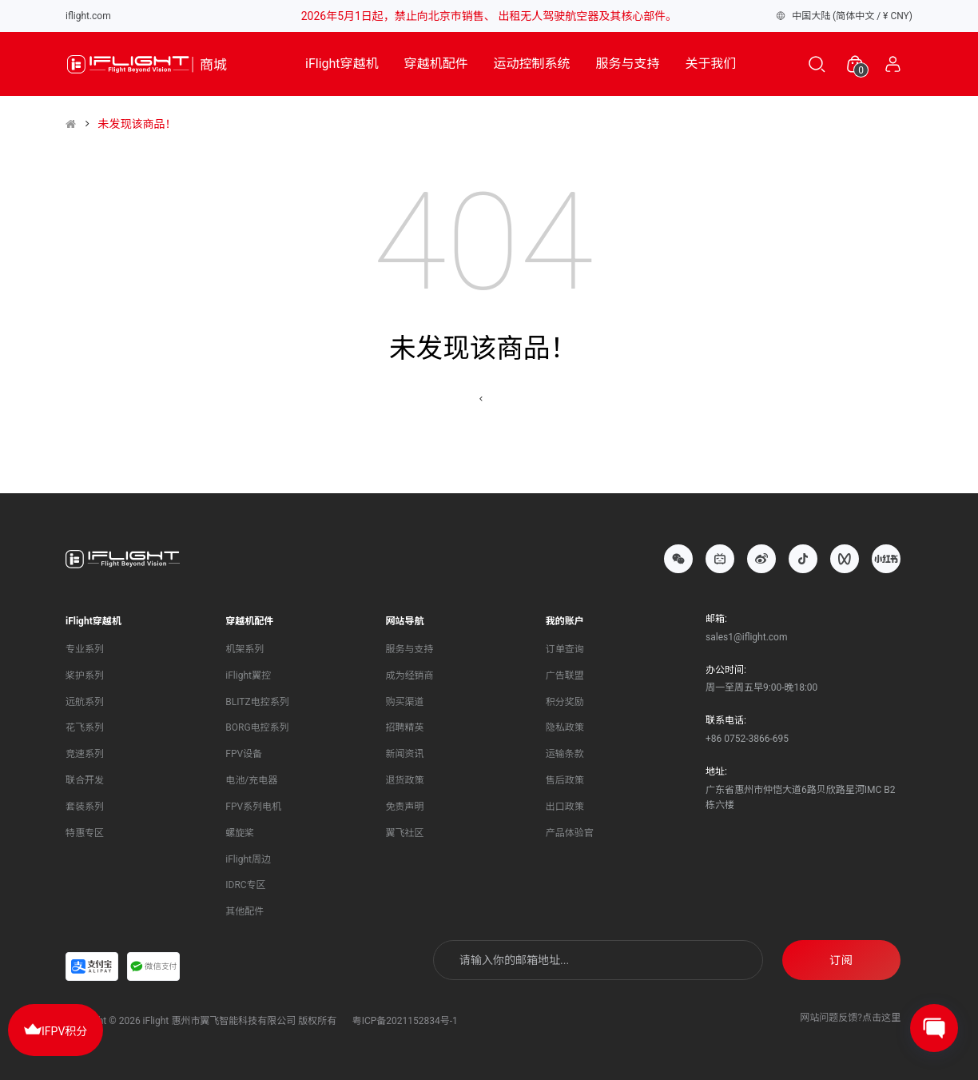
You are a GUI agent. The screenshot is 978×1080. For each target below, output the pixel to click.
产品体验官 (570, 833)
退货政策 (405, 780)
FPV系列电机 (253, 806)
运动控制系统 (532, 63)
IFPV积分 (55, 1029)
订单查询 (565, 649)
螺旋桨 (239, 833)
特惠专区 (85, 833)
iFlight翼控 (248, 675)
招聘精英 (405, 727)
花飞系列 (85, 727)
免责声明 (405, 806)
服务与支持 (628, 63)
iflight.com (88, 16)
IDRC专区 (245, 885)
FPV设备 (243, 753)
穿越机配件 (436, 63)
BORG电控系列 (256, 727)
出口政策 (565, 806)
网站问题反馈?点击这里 (850, 1017)
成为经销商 (410, 675)
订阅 (841, 960)
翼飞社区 (405, 833)
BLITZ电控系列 (256, 701)
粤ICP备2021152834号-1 (405, 1020)
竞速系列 (85, 753)
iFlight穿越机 (342, 63)
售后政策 (565, 780)
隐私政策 (565, 727)
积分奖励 (565, 701)
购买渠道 (405, 701)
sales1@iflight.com (746, 637)
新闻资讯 (405, 753)
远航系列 (85, 701)
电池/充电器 (251, 780)
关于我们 (711, 63)
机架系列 (244, 649)
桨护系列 (85, 675)
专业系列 (85, 649)
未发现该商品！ (136, 124)
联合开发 (85, 780)
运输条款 (565, 753)
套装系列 (85, 806)
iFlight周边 (248, 859)
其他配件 (244, 911)
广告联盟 (565, 675)
